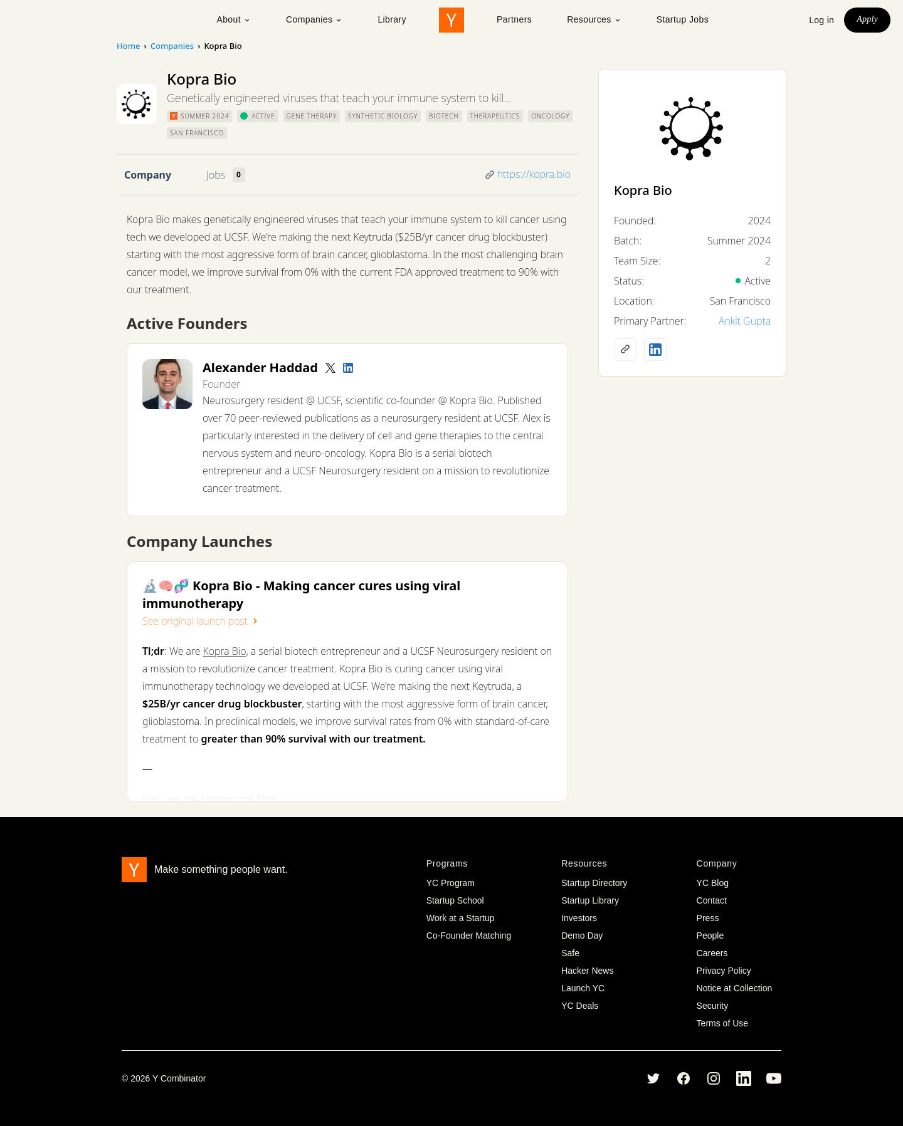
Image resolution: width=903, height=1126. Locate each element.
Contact (712, 900)
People (710, 936)
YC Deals (579, 1006)
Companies (314, 19)
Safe (570, 953)
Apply (867, 19)
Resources (594, 19)
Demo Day (582, 936)
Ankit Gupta (745, 321)
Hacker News (587, 971)
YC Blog (713, 883)
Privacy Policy (724, 971)
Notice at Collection (735, 988)
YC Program (450, 883)
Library (392, 19)
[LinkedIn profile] (348, 367)
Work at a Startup (460, 918)
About (233, 19)
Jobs (215, 175)
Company (147, 175)
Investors (579, 918)
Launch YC (583, 988)
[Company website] (625, 349)
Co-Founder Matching (468, 936)
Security (713, 1006)
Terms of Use (722, 1023)
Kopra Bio (224, 651)
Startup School (455, 900)
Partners (514, 19)
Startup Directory (594, 883)
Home (128, 45)
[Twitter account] (330, 367)
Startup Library (590, 900)
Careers (712, 953)
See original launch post (201, 621)
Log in (821, 20)
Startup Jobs (683, 19)
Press (708, 918)
